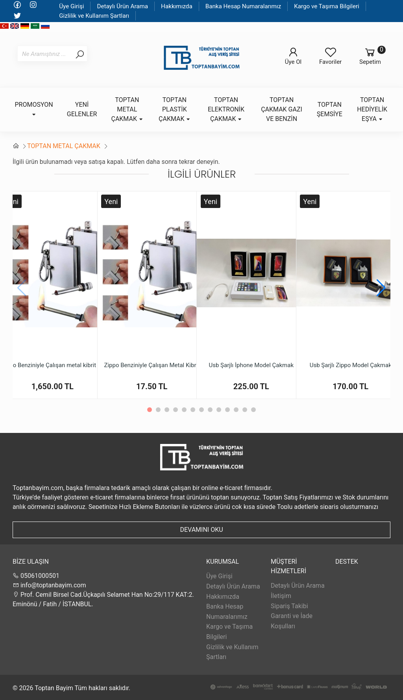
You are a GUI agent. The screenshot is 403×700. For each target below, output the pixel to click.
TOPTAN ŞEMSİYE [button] (329, 109)
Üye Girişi (71, 6)
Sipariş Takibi (289, 606)
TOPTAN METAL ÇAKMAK (64, 146)
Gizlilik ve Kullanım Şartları (94, 15)
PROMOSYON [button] (34, 109)
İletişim (281, 596)
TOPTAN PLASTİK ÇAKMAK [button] (174, 109)
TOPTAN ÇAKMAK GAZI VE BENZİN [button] (281, 109)
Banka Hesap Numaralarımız (243, 6)
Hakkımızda (176, 6)
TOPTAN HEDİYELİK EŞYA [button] (372, 109)
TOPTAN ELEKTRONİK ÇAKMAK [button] (226, 109)
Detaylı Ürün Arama (122, 6)
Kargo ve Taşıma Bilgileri (326, 6)
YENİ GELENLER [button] (82, 109)
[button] (381, 288)
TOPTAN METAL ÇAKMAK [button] (127, 109)
